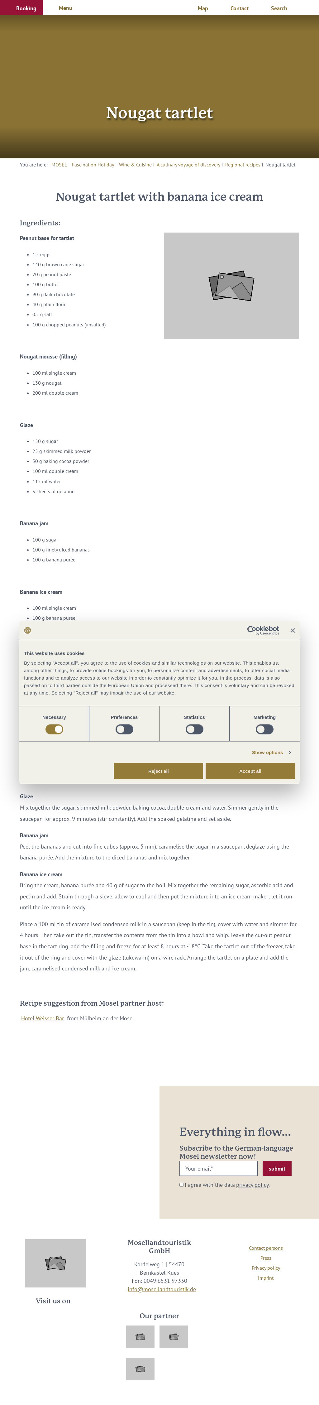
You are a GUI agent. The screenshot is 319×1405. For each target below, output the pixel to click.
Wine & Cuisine (135, 164)
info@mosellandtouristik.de (162, 1289)
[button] (21, 7)
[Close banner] (293, 630)
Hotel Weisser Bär (42, 1018)
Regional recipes (242, 164)
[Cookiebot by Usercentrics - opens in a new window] (252, 630)
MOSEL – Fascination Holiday (82, 164)
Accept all (250, 771)
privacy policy (252, 1184)
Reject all (158, 771)
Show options (267, 752)
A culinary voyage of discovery (188, 164)
